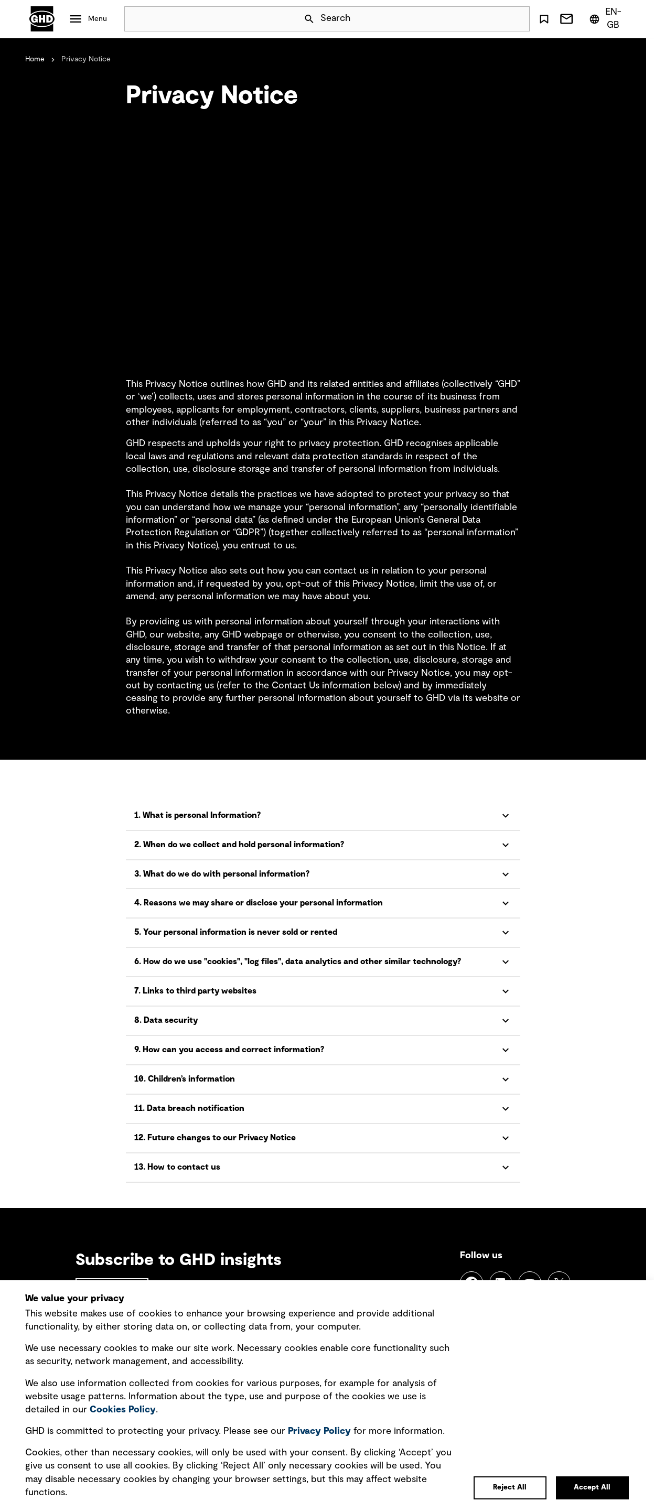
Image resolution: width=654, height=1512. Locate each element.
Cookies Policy (123, 1409)
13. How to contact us (177, 1167)
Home (35, 59)
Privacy (319, 1431)
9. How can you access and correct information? (229, 1049)
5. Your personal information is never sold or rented (235, 932)
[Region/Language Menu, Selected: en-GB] (607, 18)
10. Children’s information (184, 1079)
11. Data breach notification (189, 1108)
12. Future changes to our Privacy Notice (215, 1137)
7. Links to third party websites (195, 991)
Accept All (592, 1487)
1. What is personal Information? (197, 815)
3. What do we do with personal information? (221, 874)
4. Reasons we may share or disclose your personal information (258, 903)
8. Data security (166, 1020)
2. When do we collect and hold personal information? (239, 844)
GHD (42, 18)
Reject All (510, 1487)
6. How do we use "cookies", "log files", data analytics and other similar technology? (297, 961)
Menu (97, 19)
